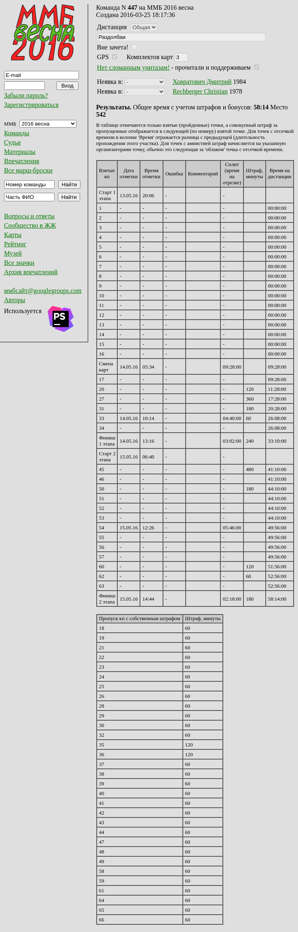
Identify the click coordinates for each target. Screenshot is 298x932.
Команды (16, 133)
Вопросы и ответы (29, 216)
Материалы (20, 151)
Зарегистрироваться (31, 104)
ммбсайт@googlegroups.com (43, 290)
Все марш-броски (28, 170)
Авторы (14, 299)
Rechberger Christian (200, 91)
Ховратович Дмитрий (202, 81)
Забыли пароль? (26, 95)
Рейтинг (15, 244)
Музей (13, 253)
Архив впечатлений (31, 272)
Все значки (19, 262)
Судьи (12, 142)
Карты (12, 234)
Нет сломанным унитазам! (133, 67)
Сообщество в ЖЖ (30, 225)
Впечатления (21, 161)
